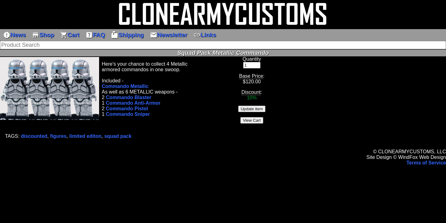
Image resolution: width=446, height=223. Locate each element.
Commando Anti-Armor (133, 103)
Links (204, 35)
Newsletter (168, 35)
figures (58, 136)
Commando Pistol (127, 108)
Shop (43, 35)
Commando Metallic (125, 86)
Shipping (127, 35)
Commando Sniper (128, 114)
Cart (69, 35)
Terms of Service (426, 162)
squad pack (118, 136)
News (14, 35)
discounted (34, 136)
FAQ (95, 35)
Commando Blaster (128, 97)
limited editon (85, 136)
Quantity (252, 59)
